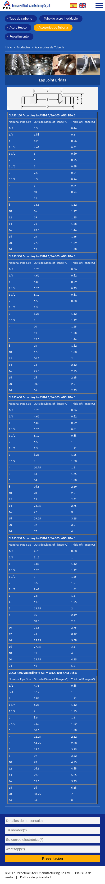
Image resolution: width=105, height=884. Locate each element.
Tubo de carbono (20, 19)
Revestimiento (19, 36)
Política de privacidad (35, 877)
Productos (23, 47)
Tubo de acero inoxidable (61, 19)
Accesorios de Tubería (53, 28)
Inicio (8, 47)
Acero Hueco (18, 28)
